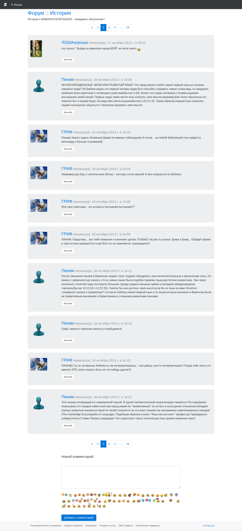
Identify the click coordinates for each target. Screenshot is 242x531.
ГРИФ (67, 132)
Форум (36, 13)
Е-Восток (209, 525)
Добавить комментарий (78, 517)
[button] (5, 5)
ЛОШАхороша (75, 42)
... (121, 27)
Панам (68, 79)
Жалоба (68, 59)
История (60, 13)
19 (127, 27)
